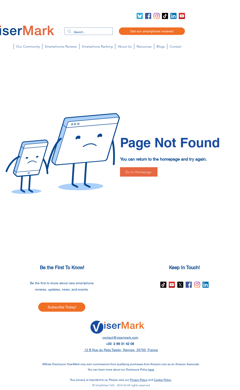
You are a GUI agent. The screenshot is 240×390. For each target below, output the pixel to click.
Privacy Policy (138, 380)
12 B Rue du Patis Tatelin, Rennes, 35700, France (120, 350)
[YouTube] (182, 16)
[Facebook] (148, 16)
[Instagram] (157, 16)
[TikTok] (165, 16)
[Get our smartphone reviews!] (152, 31)
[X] (180, 285)
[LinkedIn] (173, 16)
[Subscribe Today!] (61, 307)
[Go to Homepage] (139, 172)
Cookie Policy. (163, 380)
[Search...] (88, 32)
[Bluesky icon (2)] (140, 16)
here (151, 369)
